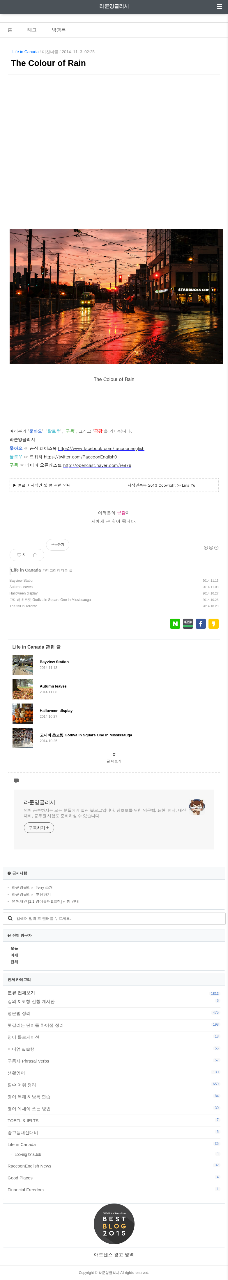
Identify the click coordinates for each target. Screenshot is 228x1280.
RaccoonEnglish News (114, 1165)
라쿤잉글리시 (114, 6)
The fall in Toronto (23, 606)
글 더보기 (114, 761)
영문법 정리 (114, 1013)
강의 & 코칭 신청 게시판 (114, 1001)
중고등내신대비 (114, 1132)
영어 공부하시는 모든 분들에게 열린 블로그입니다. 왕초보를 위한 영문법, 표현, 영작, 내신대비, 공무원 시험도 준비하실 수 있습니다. (105, 813)
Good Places (114, 1177)
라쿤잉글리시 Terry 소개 (32, 887)
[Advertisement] (114, 140)
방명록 (59, 29)
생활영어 (114, 1072)
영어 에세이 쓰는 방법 (114, 1108)
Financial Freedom (114, 1189)
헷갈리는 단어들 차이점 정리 (114, 1025)
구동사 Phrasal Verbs (114, 1060)
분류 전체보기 (21, 992)
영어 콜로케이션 (114, 1037)
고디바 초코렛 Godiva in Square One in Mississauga (50, 600)
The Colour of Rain (48, 63)
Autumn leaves (21, 587)
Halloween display (24, 593)
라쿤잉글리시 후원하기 (31, 894)
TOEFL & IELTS (114, 1120)
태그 (32, 29)
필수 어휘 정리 (114, 1084)
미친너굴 (50, 51)
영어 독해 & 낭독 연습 (114, 1096)
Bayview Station (22, 581)
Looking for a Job (117, 1154)
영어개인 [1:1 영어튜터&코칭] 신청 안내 (45, 901)
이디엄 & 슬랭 (114, 1049)
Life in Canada (26, 51)
